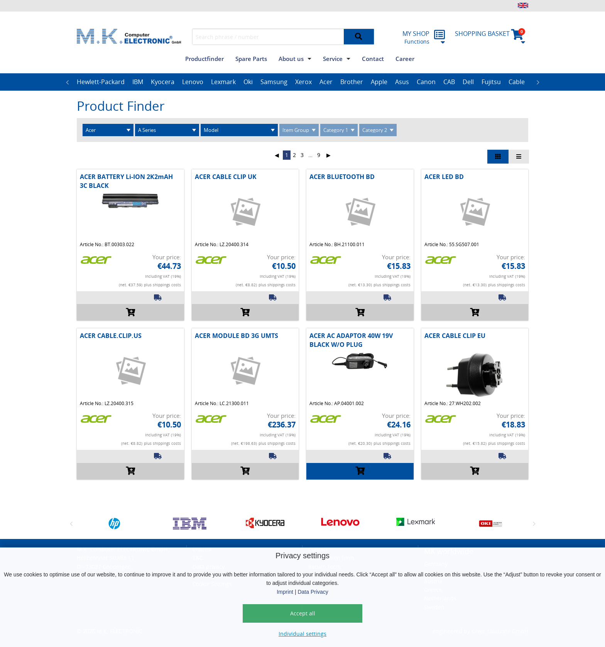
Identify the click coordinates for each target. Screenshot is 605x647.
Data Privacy (312, 592)
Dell (468, 82)
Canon (426, 82)
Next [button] (538, 82)
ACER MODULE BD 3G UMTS (236, 335)
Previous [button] (67, 82)
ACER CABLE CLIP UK (226, 176)
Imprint (285, 592)
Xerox (303, 82)
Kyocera (162, 82)
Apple (379, 82)
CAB (449, 82)
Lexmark (223, 82)
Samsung (273, 82)
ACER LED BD (444, 176)
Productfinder (204, 59)
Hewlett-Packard (101, 82)
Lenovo (192, 82)
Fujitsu (491, 82)
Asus (402, 82)
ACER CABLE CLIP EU (454, 335)
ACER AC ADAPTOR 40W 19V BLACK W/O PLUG (351, 339)
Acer (326, 82)
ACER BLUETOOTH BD (342, 176)
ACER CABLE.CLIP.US (111, 335)
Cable (517, 82)
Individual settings (302, 633)
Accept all (302, 613)
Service (333, 59)
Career (404, 59)
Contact (373, 59)
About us (291, 59)
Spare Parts (251, 59)
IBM (137, 82)
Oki (248, 82)
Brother (351, 82)
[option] (100, 82)
